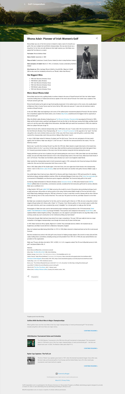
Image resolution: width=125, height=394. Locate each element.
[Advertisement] (62, 21)
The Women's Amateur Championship (67, 119)
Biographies (35, 277)
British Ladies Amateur (46, 169)
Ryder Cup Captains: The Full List (39, 354)
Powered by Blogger (62, 373)
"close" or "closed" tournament (66, 131)
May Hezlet (64, 114)
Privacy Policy (66, 380)
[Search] (100, 4)
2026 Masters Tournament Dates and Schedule (44, 336)
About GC (58, 380)
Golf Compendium (36, 4)
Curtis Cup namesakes (88, 176)
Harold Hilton (89, 210)
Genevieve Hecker (66, 182)
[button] (97, 38)
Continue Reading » (91, 331)
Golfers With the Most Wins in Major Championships (45, 320)
